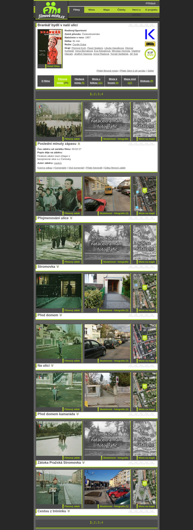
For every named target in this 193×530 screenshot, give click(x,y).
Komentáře (60, 167)
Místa (91, 9)
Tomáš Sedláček (119, 53)
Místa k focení (113, 81)
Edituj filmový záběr (115, 167)
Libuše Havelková (114, 48)
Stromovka (46, 266)
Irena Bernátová (84, 50)
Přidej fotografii (94, 167)
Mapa (106, 9)
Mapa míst (130, 81)
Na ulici (44, 365)
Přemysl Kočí (79, 48)
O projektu (151, 9)
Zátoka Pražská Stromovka (59, 462)
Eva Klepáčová (102, 50)
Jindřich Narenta (83, 53)
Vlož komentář (76, 167)
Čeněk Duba (79, 44)
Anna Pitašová (101, 53)
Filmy (76, 9)
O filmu (45, 80)
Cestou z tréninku (52, 511)
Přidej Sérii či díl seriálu (133, 70)
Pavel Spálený (95, 48)
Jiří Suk (134, 53)
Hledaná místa (79, 81)
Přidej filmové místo (107, 70)
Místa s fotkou (96, 81)
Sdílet (150, 70)
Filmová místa (62, 81)
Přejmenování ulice (53, 218)
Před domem (48, 315)
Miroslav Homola (121, 50)
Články (121, 9)
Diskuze (146, 80)
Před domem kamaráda (56, 414)
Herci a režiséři (136, 12)
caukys (57, 163)
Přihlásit (150, 3)
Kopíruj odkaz (44, 167)
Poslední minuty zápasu (57, 144)
